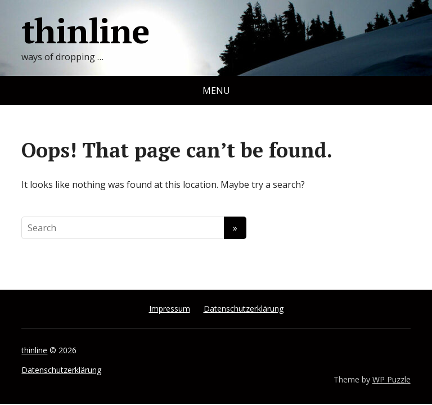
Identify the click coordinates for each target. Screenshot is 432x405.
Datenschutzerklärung (244, 308)
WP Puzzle (391, 379)
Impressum (169, 308)
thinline (84, 31)
